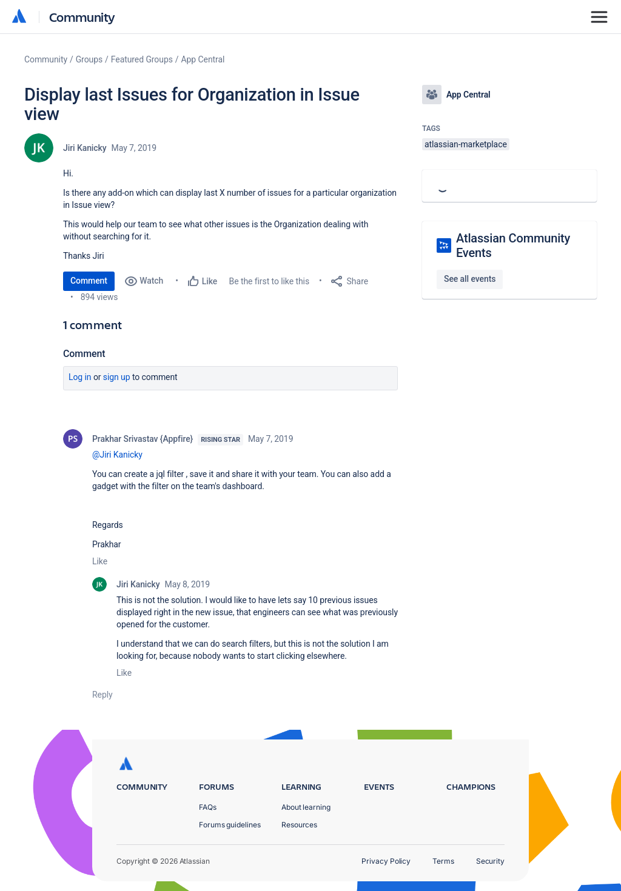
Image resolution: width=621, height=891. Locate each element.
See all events (469, 279)
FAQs (208, 807)
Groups (89, 59)
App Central (203, 59)
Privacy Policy (386, 861)
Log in (80, 377)
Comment (88, 280)
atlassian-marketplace (466, 144)
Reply (102, 694)
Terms (443, 861)
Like (99, 561)
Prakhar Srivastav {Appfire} (142, 439)
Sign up (116, 377)
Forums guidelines (230, 824)
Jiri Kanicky (85, 148)
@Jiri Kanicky (117, 454)
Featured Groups (142, 59)
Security (490, 861)
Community (82, 16)
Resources (299, 824)
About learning (306, 807)
